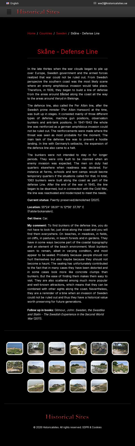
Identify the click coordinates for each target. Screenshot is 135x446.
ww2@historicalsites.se (110, 3)
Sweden (61, 33)
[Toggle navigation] (9, 12)
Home (31, 33)
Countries (45, 33)
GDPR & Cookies (92, 427)
